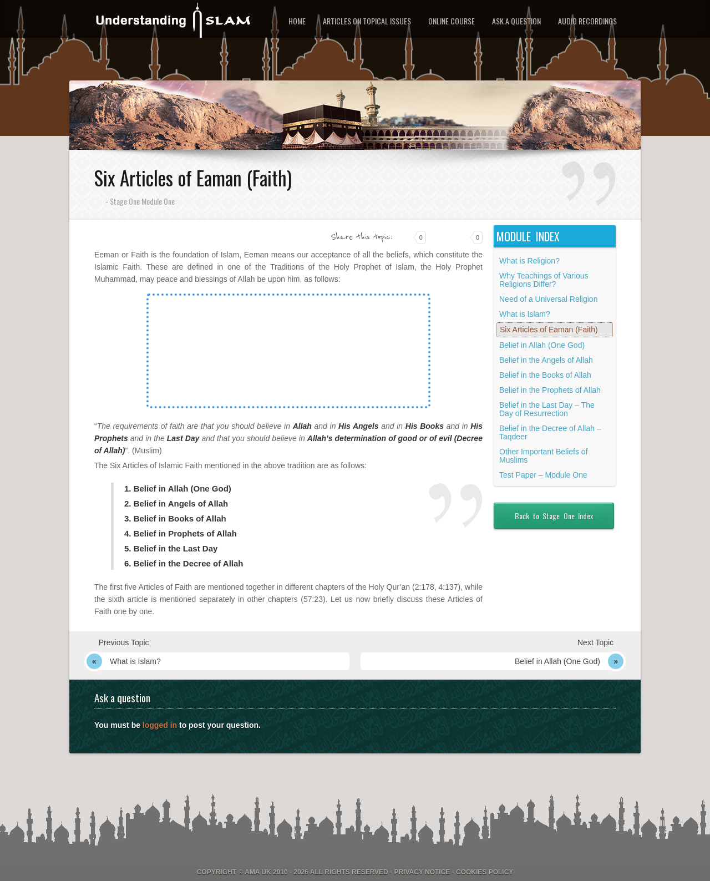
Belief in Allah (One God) (542, 345)
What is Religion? (529, 260)
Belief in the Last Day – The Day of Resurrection (547, 409)
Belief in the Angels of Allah (546, 360)
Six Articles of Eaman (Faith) (549, 329)
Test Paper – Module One (543, 474)
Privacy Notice (422, 872)
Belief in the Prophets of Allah (550, 390)
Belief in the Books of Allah (545, 375)
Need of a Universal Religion (548, 299)
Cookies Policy (484, 872)
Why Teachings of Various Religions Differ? (544, 279)
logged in (160, 725)
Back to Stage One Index (554, 515)
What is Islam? (524, 314)
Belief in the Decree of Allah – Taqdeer (550, 432)
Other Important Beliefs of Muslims (543, 455)
